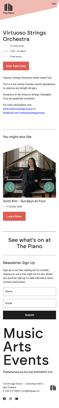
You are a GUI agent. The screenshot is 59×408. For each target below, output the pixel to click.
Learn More (14, 216)
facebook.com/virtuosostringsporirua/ (24, 112)
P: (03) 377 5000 (11, 391)
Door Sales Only (16, 66)
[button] (10, 187)
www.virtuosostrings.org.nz (18, 108)
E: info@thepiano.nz (30, 391)
